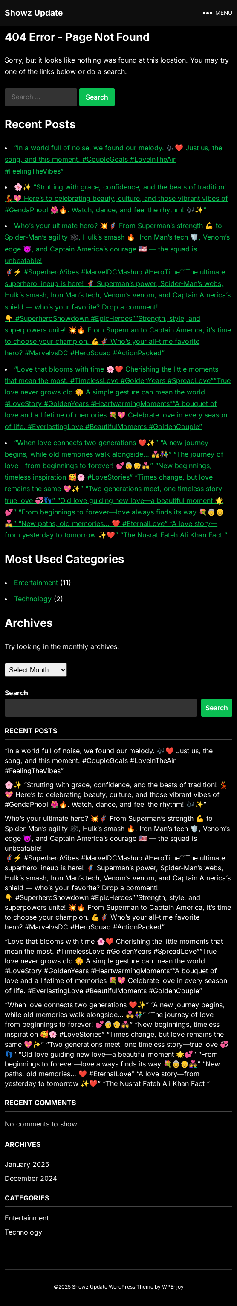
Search (16, 693)
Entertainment (36, 582)
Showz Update (34, 13)
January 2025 (27, 1164)
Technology (33, 598)
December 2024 (31, 1178)
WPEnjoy (173, 1286)
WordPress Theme (131, 1286)
